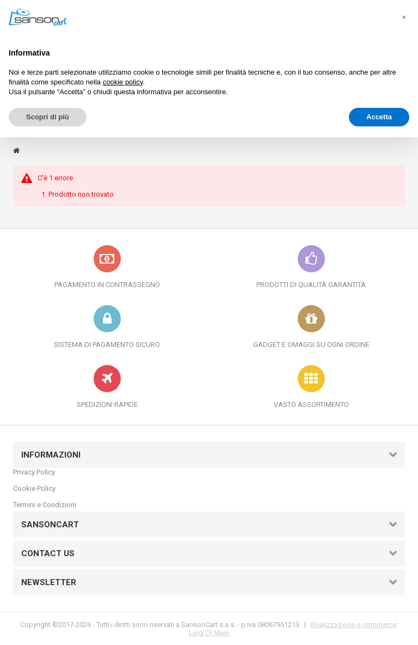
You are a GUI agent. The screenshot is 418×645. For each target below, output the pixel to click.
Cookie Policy (34, 488)
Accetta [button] (379, 117)
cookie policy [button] (123, 82)
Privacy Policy (34, 472)
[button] (404, 17)
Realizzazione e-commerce (353, 624)
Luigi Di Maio (209, 633)
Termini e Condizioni (44, 505)
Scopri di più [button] (47, 117)
